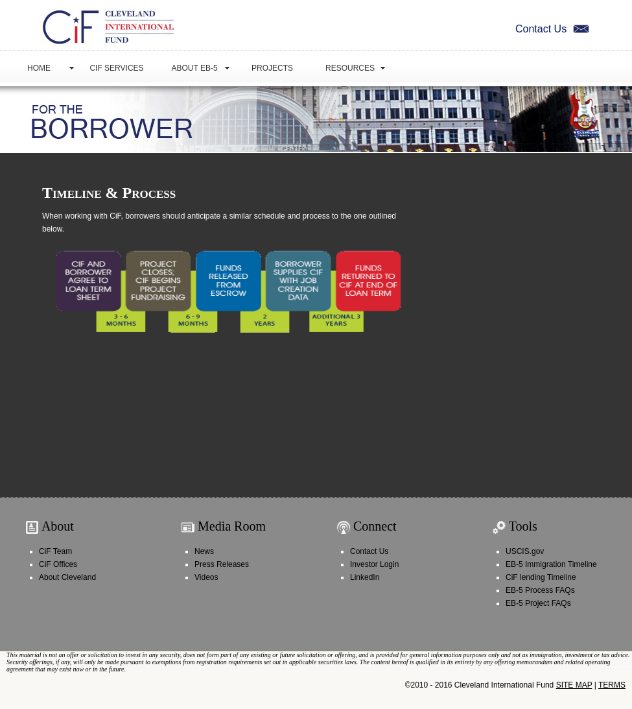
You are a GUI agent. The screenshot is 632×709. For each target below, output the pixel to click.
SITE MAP (574, 685)
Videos (206, 577)
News (204, 551)
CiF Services (116, 68)
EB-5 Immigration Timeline (551, 564)
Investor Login (374, 564)
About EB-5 (194, 68)
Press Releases (221, 564)
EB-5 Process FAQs (540, 590)
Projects (272, 68)
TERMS (612, 685)
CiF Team (55, 551)
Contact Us (553, 28)
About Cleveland (67, 577)
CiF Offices (58, 564)
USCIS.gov (525, 551)
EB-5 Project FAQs (538, 603)
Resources (350, 68)
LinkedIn (364, 577)
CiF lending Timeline (541, 577)
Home (39, 68)
